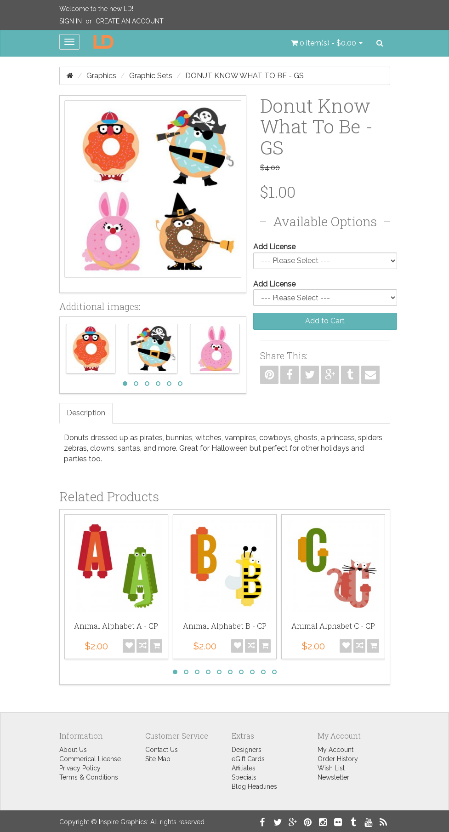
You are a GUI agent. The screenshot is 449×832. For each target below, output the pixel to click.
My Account (335, 749)
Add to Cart (325, 320)
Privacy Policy (80, 768)
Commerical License (90, 759)
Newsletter (333, 777)
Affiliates (244, 768)
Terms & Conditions (88, 777)
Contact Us (161, 749)
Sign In (70, 21)
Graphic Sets (150, 75)
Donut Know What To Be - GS (244, 75)
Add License (274, 246)
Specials (244, 777)
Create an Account (130, 21)
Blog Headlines (254, 786)
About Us (73, 749)
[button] (326, 43)
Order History (338, 759)
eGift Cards (248, 759)
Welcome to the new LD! (96, 8)
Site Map (158, 759)
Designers (246, 749)
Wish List (331, 768)
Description (86, 412)
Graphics (101, 75)
